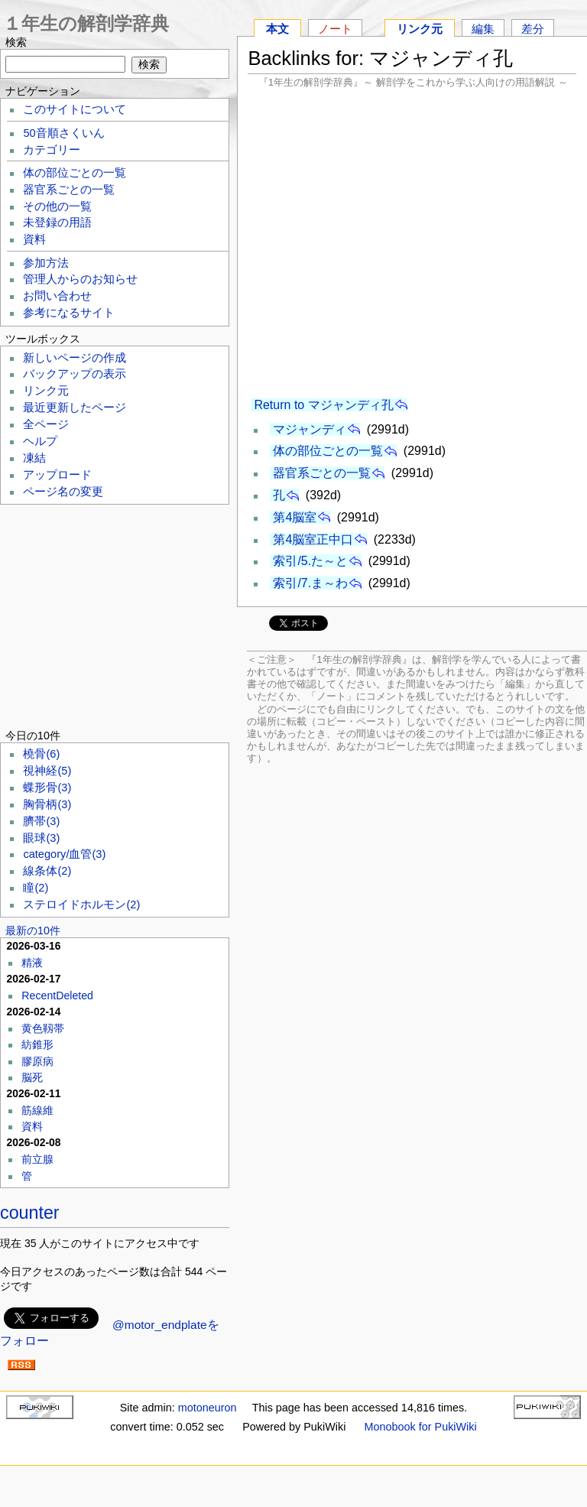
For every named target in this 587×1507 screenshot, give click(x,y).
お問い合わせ (57, 296)
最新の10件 (32, 930)
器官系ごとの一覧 (322, 472)
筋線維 (37, 1110)
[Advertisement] (412, 243)
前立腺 (37, 1159)
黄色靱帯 (42, 1028)
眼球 (41, 838)
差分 (532, 28)
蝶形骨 (47, 787)
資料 (34, 239)
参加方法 (46, 263)
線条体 (47, 871)
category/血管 (64, 854)
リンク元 (420, 28)
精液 (32, 962)
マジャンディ (309, 429)
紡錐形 (37, 1044)
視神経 (47, 771)
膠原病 (37, 1061)
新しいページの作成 (74, 358)
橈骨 (41, 754)
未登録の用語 (57, 222)
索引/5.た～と (310, 560)
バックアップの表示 (74, 374)
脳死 (32, 1077)
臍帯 (41, 821)
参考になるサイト (69, 313)
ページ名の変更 (63, 492)
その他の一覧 (57, 206)
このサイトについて (74, 109)
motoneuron (207, 1407)
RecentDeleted (57, 995)
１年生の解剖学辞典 (86, 23)
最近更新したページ (74, 407)
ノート (335, 28)
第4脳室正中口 (313, 539)
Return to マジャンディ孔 (323, 404)
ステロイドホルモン (81, 904)
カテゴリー (51, 150)
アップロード (57, 475)
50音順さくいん (63, 133)
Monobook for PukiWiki (421, 1427)
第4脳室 (294, 517)
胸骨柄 (47, 804)
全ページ (46, 424)
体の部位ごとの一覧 (328, 450)
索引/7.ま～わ (310, 582)
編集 (483, 28)
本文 (277, 28)
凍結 (34, 458)
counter (30, 1213)
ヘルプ (40, 441)
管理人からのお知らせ (80, 279)
